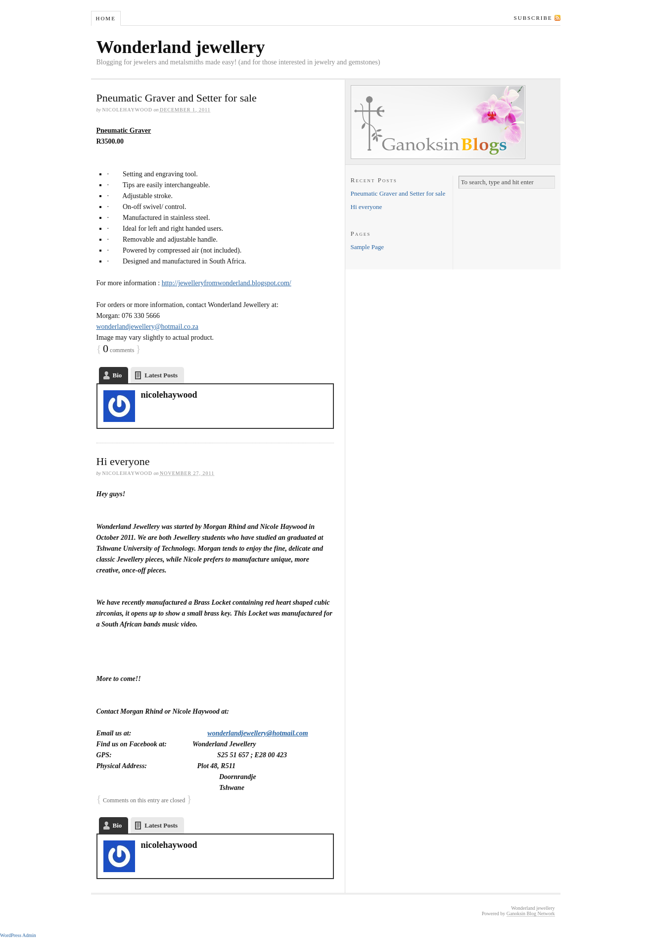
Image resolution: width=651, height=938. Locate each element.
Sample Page (367, 247)
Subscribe (533, 18)
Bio (117, 375)
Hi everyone (123, 461)
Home (105, 18)
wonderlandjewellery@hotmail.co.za (147, 326)
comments (118, 350)
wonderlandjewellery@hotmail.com (257, 733)
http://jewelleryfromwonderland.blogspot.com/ (226, 283)
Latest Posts (161, 375)
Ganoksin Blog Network (531, 913)
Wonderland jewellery (180, 47)
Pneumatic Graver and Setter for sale (176, 98)
